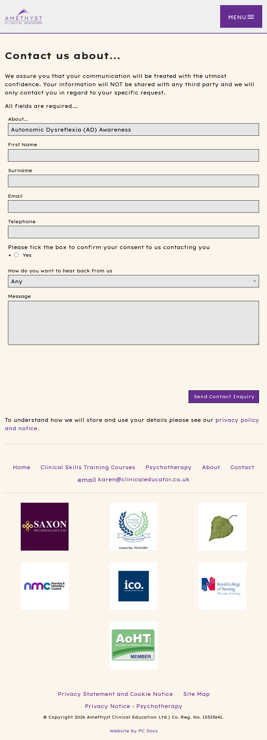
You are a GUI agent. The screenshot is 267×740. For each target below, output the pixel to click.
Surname (20, 170)
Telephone (22, 222)
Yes (23, 255)
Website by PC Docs (134, 730)
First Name (22, 145)
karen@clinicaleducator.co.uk (134, 480)
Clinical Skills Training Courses (88, 467)
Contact (242, 467)
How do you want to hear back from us (60, 271)
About (211, 467)
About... (18, 119)
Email (15, 196)
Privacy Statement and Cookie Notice (115, 694)
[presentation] (56, 370)
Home (21, 467)
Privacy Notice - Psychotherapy (133, 706)
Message (19, 296)
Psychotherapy (168, 467)
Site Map (196, 694)
